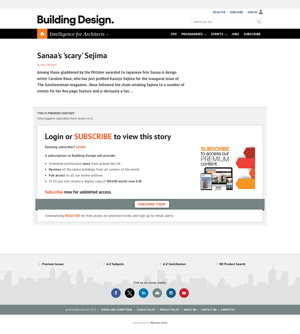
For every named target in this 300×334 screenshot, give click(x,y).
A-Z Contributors (174, 264)
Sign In (252, 12)
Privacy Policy (169, 309)
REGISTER (72, 215)
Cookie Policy (146, 309)
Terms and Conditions (116, 309)
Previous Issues (53, 264)
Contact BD (209, 309)
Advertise (228, 309)
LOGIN (81, 147)
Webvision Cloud (158, 322)
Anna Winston (49, 64)
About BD (190, 309)
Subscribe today (152, 204)
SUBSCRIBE (93, 136)
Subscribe (236, 12)
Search (259, 22)
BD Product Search (232, 264)
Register (219, 12)
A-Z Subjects (115, 264)
